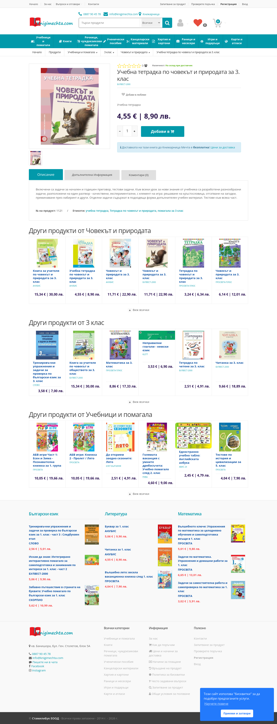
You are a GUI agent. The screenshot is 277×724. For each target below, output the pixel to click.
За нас (48, 4)
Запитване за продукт (170, 4)
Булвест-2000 (123, 84)
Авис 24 (183, 466)
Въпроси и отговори (69, 4)
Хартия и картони (116, 674)
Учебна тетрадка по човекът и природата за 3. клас (188, 52)
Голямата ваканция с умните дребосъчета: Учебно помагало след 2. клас (156, 463)
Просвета (38, 469)
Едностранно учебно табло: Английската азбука (189, 456)
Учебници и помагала (81, 52)
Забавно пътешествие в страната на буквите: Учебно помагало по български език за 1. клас (54, 591)
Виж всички (138, 309)
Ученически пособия (118, 661)
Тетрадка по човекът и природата (133, 210)
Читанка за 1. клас (118, 549)
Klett (145, 354)
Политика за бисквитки (167, 674)
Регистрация (228, 4)
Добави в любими (136, 94)
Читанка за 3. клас (230, 362)
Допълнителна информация (93, 175)
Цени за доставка (223, 146)
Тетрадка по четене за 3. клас (191, 364)
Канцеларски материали (121, 668)
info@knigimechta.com (48, 657)
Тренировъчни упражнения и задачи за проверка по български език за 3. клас (47, 371)
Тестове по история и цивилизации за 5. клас (228, 459)
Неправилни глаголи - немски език (156, 346)
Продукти (55, 52)
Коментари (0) (140, 175)
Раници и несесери (117, 680)
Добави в (163, 130)
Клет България (113, 465)
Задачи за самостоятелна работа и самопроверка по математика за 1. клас (203, 587)
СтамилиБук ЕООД (45, 718)
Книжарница (149, 14)
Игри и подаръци (116, 687)
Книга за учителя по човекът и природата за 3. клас (46, 275)
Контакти (95, 4)
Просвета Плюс (187, 285)
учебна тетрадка (97, 210)
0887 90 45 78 (89, 14)
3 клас (108, 52)
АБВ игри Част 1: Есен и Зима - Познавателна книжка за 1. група (47, 459)
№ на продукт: (46, 210)
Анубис (37, 285)
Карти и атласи (114, 693)
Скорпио (36, 599)
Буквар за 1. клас (117, 526)
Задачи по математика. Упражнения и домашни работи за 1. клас (203, 560)
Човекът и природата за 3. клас (118, 273)
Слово (36, 384)
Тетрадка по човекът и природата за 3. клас (191, 275)
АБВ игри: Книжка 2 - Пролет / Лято (83, 456)
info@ (120, 14)
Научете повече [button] (216, 704)
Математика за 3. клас (119, 364)
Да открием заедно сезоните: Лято (119, 457)
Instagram (39, 670)
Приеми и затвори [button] (236, 713)
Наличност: (158, 65)
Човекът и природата (134, 52)
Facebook (37, 666)
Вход (245, 4)
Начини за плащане (165, 661)
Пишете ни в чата (45, 662)
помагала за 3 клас (171, 210)
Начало (33, 4)
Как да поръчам (162, 644)
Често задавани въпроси (167, 680)
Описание (46, 174)
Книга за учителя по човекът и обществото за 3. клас (82, 367)
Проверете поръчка (201, 4)
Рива (145, 476)
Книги (108, 644)
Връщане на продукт (165, 668)
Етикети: (79, 210)
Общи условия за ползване (169, 693)
